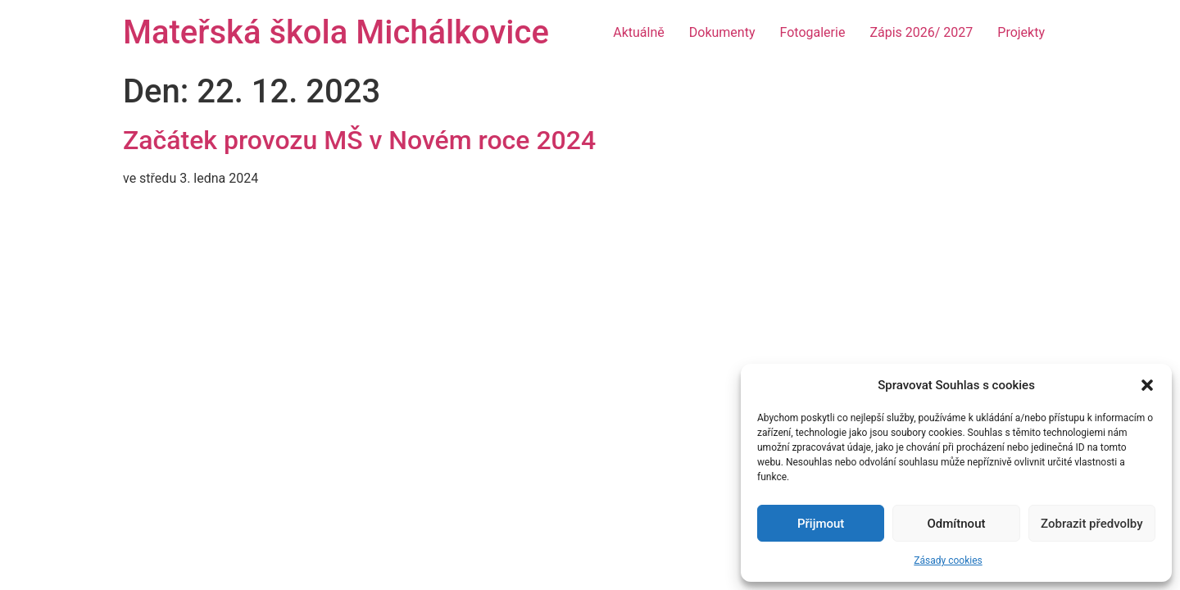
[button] (1147, 385)
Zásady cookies (948, 560)
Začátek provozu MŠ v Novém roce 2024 (359, 140)
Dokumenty (722, 32)
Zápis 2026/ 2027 (921, 32)
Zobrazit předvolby (1092, 523)
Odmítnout (957, 523)
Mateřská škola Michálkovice (336, 32)
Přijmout (820, 523)
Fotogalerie (813, 32)
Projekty (1021, 32)
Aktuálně (639, 32)
